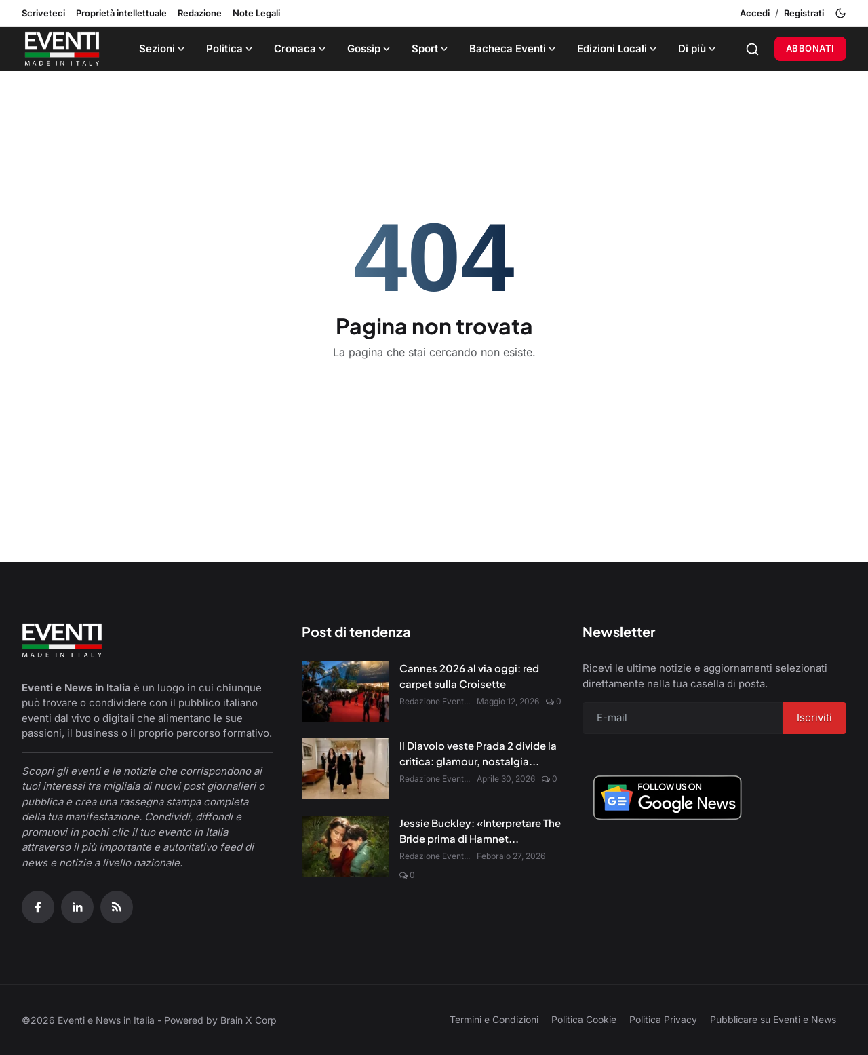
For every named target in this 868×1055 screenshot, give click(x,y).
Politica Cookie (583, 1019)
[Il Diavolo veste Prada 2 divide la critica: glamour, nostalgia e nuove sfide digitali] (345, 768)
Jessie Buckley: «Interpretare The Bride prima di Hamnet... (480, 830)
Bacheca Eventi (513, 48)
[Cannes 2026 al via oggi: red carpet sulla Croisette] (345, 691)
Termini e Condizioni (494, 1019)
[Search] (752, 49)
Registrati (804, 12)
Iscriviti (814, 717)
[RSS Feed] (116, 907)
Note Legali (256, 12)
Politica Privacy (663, 1019)
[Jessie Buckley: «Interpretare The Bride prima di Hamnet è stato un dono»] (345, 846)
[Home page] (62, 49)
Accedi (755, 12)
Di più (698, 48)
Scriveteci (43, 12)
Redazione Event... (434, 701)
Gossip (370, 48)
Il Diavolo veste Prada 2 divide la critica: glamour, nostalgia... (478, 753)
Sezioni (163, 48)
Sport (431, 48)
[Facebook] (38, 907)
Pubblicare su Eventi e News (773, 1019)
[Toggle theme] (840, 13)
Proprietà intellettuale (121, 12)
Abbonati (810, 48)
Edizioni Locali (618, 48)
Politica (230, 48)
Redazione (200, 12)
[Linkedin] (77, 907)
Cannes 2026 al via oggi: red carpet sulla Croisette (469, 675)
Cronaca (301, 48)
